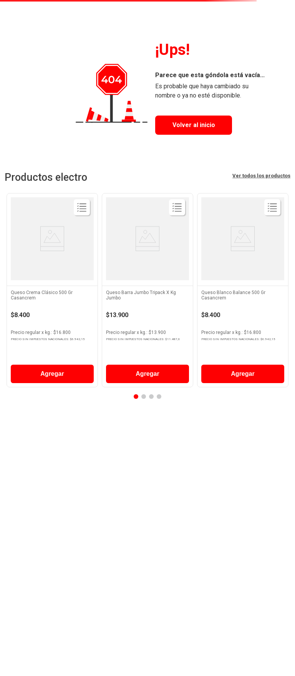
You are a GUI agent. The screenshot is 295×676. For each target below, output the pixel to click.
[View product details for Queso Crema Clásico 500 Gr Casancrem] (52, 292)
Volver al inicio (193, 125)
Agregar (52, 373)
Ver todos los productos (261, 176)
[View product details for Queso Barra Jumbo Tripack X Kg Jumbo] (147, 292)
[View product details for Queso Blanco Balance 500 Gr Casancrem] (242, 292)
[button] (136, 396)
